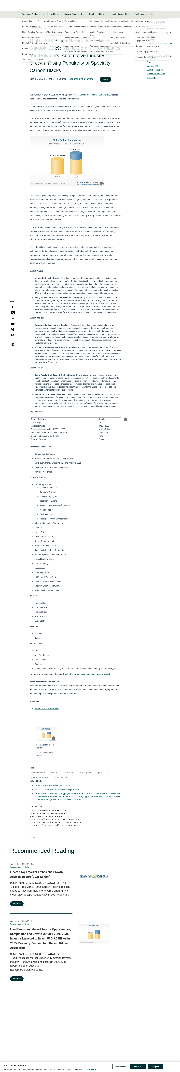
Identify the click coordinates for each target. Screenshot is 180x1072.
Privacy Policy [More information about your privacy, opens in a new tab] (90, 1069)
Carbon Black (53, 773)
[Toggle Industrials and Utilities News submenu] (132, 14)
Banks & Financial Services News (73, 14)
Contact (33, 837)
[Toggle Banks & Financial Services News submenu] (86, 14)
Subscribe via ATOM (156, 74)
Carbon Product (68, 773)
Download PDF (153, 66)
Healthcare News (96, 14)
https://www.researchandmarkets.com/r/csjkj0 (89, 674)
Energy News (52, 14)
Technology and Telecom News (144, 14)
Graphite (99, 773)
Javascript (151, 77)
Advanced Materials (38, 773)
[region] (90, 1067)
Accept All (155, 1066)
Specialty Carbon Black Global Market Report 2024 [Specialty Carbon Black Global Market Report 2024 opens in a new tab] (57, 789)
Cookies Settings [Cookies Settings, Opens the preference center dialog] (120, 1066)
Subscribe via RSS (155, 70)
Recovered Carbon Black (39, 777)
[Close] (176, 1066)
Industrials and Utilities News (119, 14)
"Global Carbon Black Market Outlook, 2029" (92, 95)
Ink (107, 773)
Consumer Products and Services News (31, 14)
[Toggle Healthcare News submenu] (107, 14)
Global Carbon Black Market (47, 708)
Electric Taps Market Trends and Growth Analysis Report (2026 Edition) (36, 874)
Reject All (137, 1066)
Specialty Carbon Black (60, 777)
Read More (17, 904)
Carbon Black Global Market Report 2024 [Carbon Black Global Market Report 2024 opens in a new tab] (52, 785)
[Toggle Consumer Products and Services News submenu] (43, 14)
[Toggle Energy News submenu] (61, 14)
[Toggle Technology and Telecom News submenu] (156, 14)
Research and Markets (81, 78)
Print (149, 62)
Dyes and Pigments (85, 773)
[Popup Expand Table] (125, 419)
